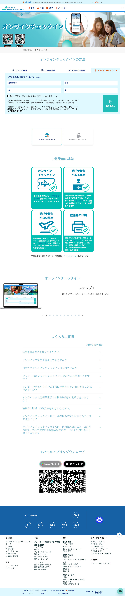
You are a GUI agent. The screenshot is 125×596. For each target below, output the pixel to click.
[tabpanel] (62, 93)
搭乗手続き (110, 106)
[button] (46, 315)
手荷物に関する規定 (23, 96)
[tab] (19, 70)
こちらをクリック (71, 256)
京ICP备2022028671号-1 (58, 590)
